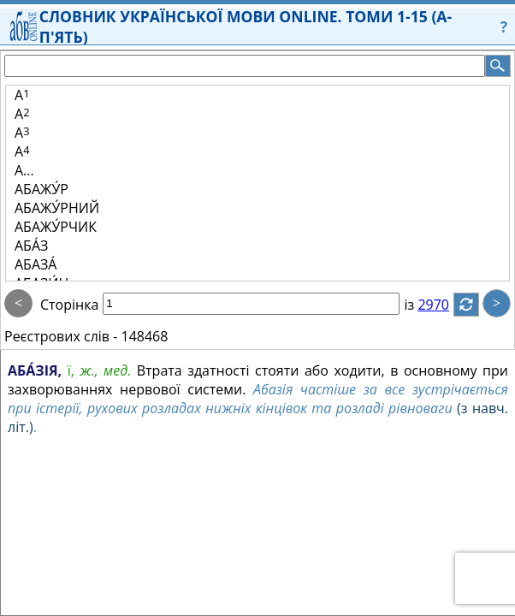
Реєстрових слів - (60, 336)
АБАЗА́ (35, 264)
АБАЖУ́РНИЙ (57, 207)
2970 (443, 304)
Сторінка (69, 304)
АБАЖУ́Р (41, 189)
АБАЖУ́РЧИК (56, 226)
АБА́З (31, 245)
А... (24, 170)
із (419, 304)
